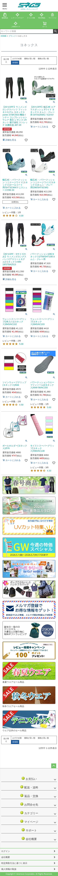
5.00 (21, 344)
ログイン (5, 851)
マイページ (29, 821)
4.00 (21, 215)
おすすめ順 (17, 59)
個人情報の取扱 (8, 869)
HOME (3, 36)
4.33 (49, 470)
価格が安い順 (29, 59)
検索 (55, 31)
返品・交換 (29, 795)
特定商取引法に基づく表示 (14, 863)
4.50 (21, 404)
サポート (30, 830)
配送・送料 (29, 787)
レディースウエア (17, 16)
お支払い (30, 778)
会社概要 (30, 838)
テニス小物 (31, 16)
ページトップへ (53, 765)
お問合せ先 (29, 804)
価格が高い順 (43, 59)
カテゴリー (29, 813)
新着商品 (5, 16)
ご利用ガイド (15, 24)
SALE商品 (41, 16)
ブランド (12, 36)
